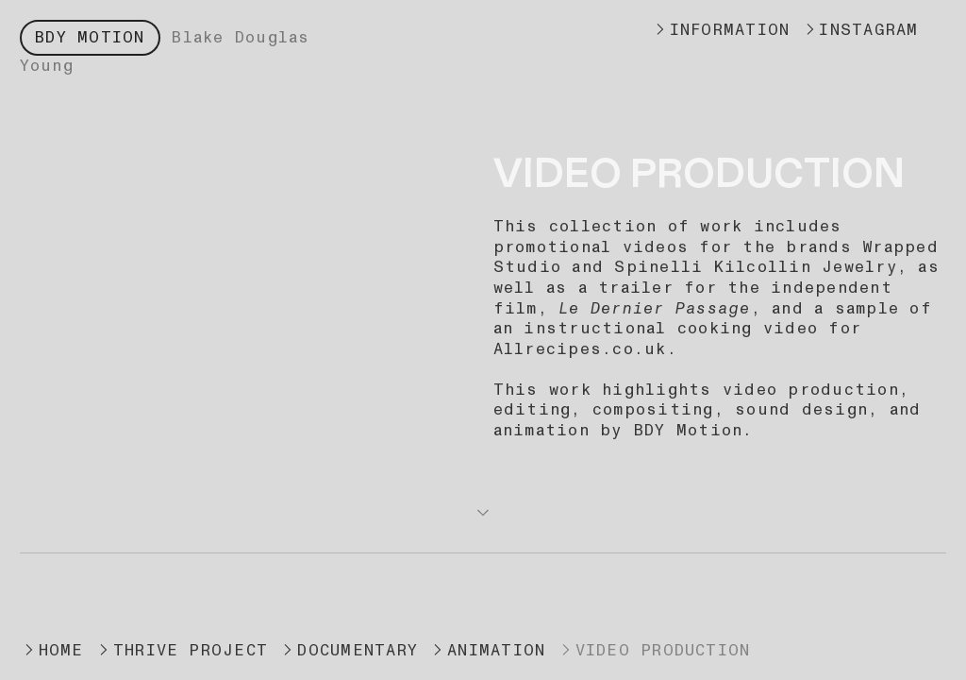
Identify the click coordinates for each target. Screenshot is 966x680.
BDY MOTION (89, 37)
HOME (57, 650)
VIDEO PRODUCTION (654, 650)
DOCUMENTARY (348, 650)
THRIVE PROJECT (181, 650)
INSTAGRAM (860, 30)
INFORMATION (721, 30)
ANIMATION (486, 650)
